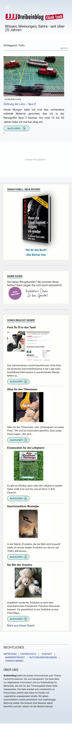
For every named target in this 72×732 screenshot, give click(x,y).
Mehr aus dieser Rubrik (21, 625)
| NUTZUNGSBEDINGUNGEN (41, 657)
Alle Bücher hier (36, 254)
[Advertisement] (36, 159)
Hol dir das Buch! (36, 250)
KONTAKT (46, 654)
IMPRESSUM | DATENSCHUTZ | (22, 654)
